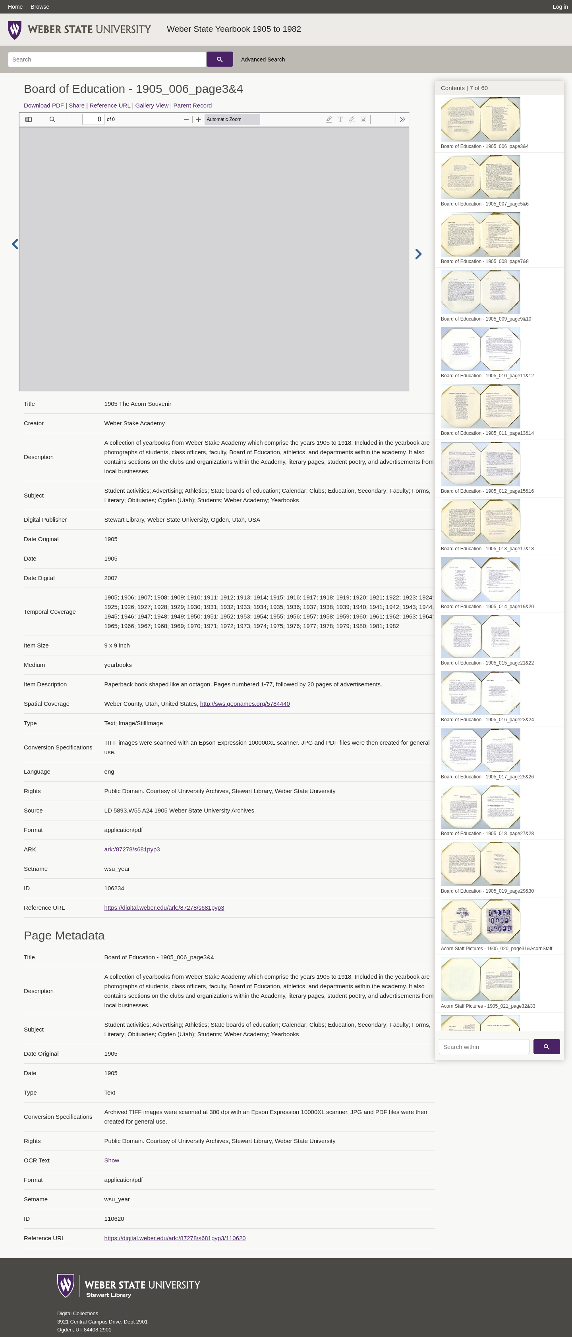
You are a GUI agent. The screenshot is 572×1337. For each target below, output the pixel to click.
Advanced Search (263, 59)
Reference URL (109, 105)
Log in (560, 7)
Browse (40, 7)
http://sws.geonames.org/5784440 (245, 703)
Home (15, 7)
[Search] (107, 59)
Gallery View (151, 105)
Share (77, 105)
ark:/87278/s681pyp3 (132, 849)
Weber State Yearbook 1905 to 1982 (234, 28)
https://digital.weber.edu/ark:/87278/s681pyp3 (164, 907)
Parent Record (193, 105)
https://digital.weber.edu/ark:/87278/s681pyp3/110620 (175, 1238)
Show (112, 1160)
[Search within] (484, 1046)
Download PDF (44, 105)
